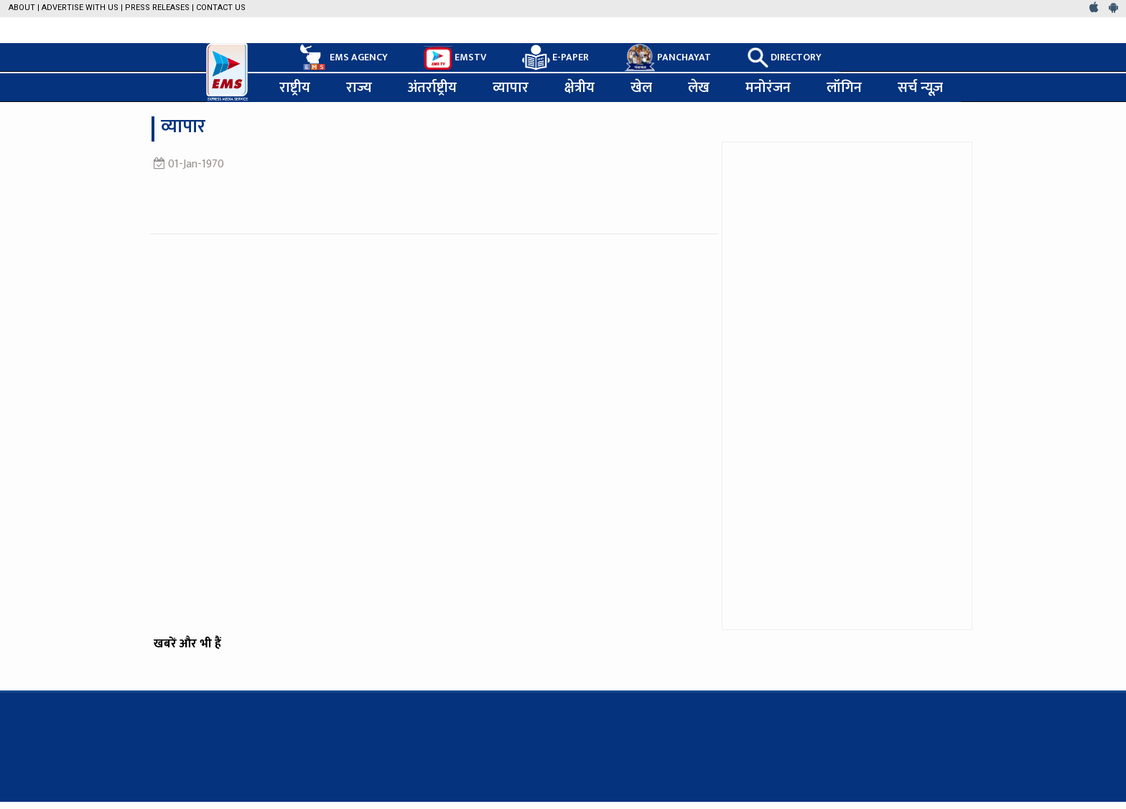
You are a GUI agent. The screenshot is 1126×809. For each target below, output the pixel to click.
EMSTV (455, 58)
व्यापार (511, 87)
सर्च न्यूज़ (920, 87)
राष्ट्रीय (294, 87)
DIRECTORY (784, 57)
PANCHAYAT (668, 57)
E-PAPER (555, 58)
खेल (641, 87)
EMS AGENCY (342, 57)
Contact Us (221, 7)
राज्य (359, 87)
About (22, 7)
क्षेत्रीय (579, 87)
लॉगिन (844, 87)
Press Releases (157, 7)
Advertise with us (80, 7)
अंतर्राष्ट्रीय (432, 87)
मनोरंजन (768, 87)
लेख (698, 87)
